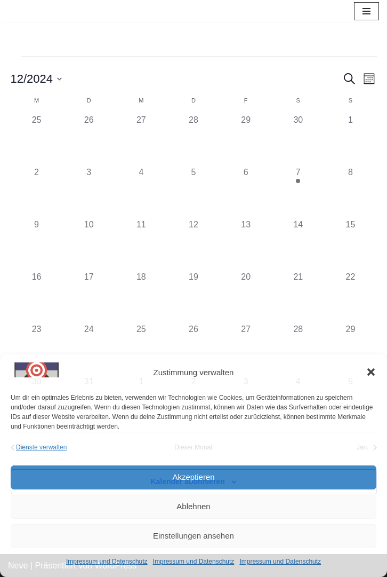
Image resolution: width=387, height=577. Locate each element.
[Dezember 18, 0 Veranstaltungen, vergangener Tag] (141, 297)
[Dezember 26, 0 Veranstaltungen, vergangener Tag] (193, 349)
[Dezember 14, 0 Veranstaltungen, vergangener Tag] (298, 244)
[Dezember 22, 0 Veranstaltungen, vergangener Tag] (350, 297)
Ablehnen (193, 506)
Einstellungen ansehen (193, 535)
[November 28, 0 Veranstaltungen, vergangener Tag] (193, 140)
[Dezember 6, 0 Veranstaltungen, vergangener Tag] (246, 192)
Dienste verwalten (41, 447)
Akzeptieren (193, 476)
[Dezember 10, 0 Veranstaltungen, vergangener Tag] (89, 244)
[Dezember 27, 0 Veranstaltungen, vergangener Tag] (246, 349)
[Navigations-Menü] (366, 11)
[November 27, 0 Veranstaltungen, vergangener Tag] (141, 140)
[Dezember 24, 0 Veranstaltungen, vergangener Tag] (89, 349)
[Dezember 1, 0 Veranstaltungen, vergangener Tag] (350, 140)
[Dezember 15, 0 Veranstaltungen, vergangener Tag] (350, 244)
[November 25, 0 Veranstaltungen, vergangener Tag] (37, 140)
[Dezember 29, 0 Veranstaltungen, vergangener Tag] (350, 349)
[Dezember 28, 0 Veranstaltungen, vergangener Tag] (298, 349)
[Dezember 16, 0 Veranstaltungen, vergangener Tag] (37, 297)
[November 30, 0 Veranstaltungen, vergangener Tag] (298, 140)
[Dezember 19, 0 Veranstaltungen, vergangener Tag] (193, 297)
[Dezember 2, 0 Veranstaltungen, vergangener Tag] (37, 192)
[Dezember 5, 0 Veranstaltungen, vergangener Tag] (193, 192)
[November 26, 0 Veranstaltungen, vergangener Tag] (89, 140)
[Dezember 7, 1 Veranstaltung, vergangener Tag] (298, 192)
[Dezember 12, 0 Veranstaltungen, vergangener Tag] (193, 244)
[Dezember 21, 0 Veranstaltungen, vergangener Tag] (298, 297)
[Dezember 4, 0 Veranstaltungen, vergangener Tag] (141, 192)
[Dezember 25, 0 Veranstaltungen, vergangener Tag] (141, 349)
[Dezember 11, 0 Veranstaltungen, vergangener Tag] (141, 244)
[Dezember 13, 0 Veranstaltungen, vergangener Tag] (246, 244)
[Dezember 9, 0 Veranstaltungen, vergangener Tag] (37, 244)
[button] (371, 372)
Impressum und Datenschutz (107, 561)
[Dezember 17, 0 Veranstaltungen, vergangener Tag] (89, 297)
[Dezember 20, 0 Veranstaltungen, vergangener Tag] (246, 297)
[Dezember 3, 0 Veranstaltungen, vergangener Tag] (89, 192)
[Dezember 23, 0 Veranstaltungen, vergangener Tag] (37, 349)
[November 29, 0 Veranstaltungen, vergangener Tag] (246, 140)
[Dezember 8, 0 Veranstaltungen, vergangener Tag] (350, 192)
